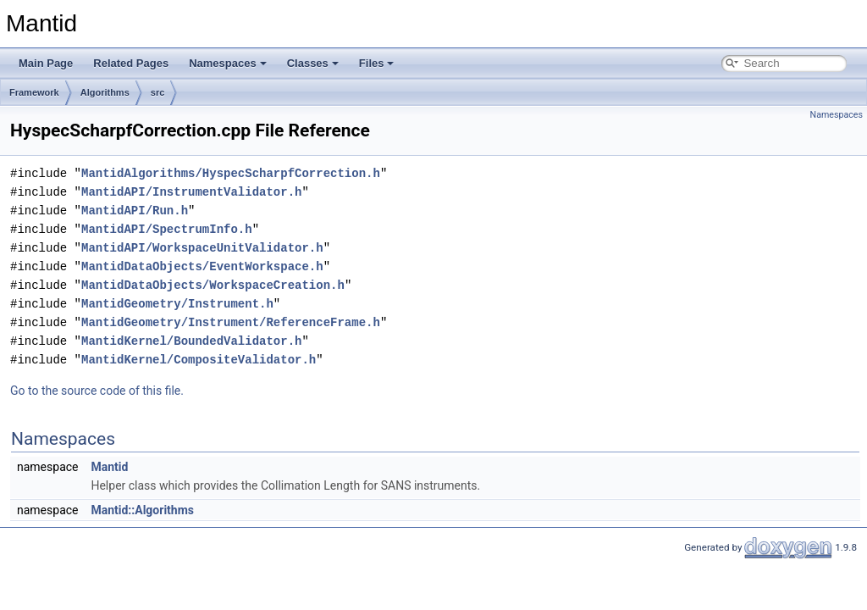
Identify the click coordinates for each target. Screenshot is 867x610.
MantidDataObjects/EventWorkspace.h (202, 266)
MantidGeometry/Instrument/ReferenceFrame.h (230, 322)
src (158, 92)
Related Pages (130, 63)
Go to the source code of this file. (97, 390)
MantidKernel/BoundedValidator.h (191, 341)
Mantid (109, 467)
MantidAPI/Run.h (134, 210)
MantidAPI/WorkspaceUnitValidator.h (202, 248)
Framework (34, 92)
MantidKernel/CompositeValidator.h (198, 360)
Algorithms (105, 92)
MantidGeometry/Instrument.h (177, 304)
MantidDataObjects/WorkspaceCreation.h (213, 285)
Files (377, 63)
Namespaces (228, 63)
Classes (313, 63)
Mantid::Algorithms (142, 510)
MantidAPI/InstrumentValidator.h (191, 192)
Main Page (46, 63)
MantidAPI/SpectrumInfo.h (166, 229)
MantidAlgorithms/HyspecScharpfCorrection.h (230, 173)
